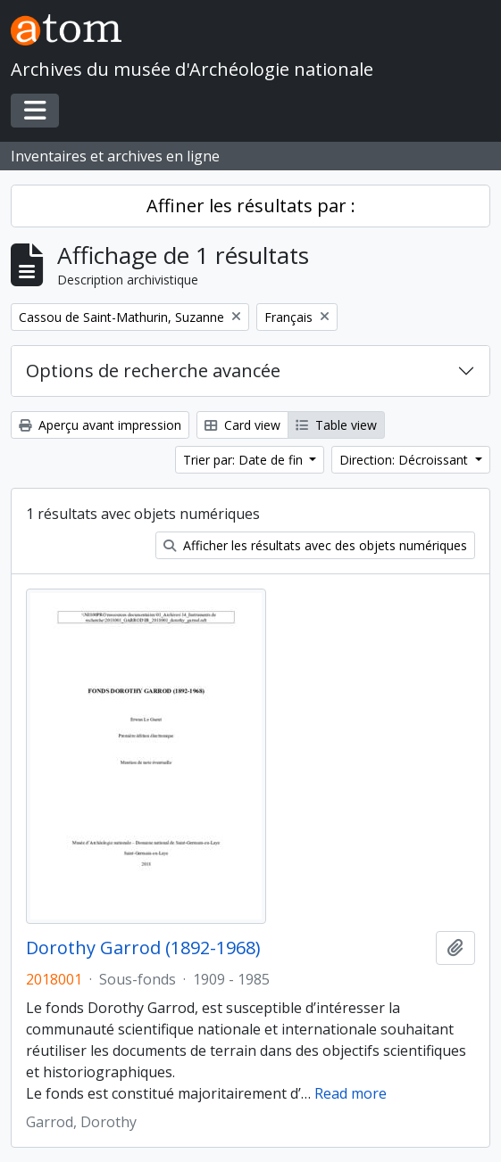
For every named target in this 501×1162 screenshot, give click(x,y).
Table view (336, 424)
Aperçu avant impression (100, 424)
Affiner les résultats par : (250, 206)
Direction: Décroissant (405, 459)
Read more (350, 1093)
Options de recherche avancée (153, 370)
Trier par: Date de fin (244, 459)
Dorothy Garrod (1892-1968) (143, 948)
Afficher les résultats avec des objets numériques (315, 545)
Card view (242, 424)
